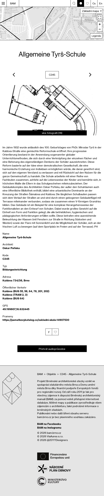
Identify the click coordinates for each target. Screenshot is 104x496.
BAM (13, 3)
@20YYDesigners (57, 439)
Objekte (51, 374)
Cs (94, 3)
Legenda (96, 36)
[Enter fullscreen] (99, 17)
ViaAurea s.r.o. (55, 436)
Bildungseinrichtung (15, 269)
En (100, 3)
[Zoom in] (99, 24)
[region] (52, 23)
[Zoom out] (99, 29)
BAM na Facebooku (49, 423)
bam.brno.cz (54, 432)
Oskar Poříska (11, 248)
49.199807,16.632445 (16, 309)
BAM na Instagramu (49, 427)
